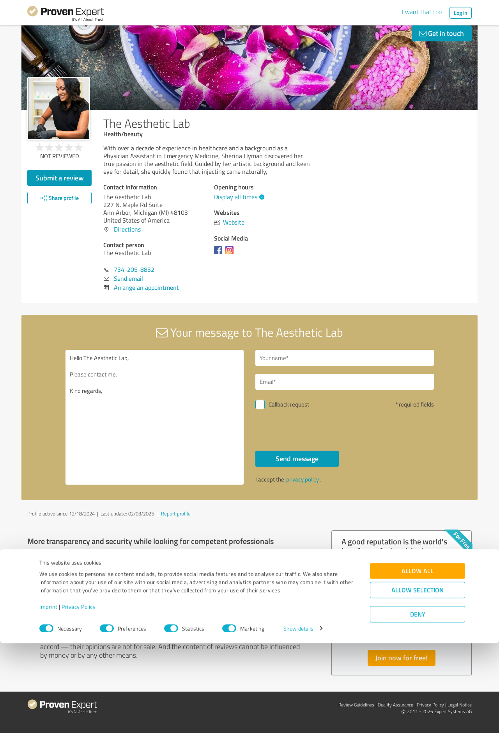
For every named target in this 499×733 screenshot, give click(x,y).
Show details (298, 718)
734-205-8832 (134, 269)
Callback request (289, 404)
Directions (127, 229)
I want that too (422, 11)
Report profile (176, 513)
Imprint (48, 696)
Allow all (418, 660)
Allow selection (417, 679)
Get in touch (441, 33)
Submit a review (59, 178)
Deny (417, 703)
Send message (297, 458)
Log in (460, 12)
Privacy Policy (79, 696)
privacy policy (302, 479)
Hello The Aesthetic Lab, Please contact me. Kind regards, (154, 417)
